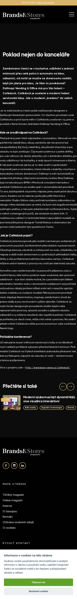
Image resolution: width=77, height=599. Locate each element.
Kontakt (8, 516)
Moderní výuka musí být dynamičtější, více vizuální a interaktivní (49, 399)
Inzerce (7, 505)
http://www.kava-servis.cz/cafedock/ (47, 367)
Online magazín (13, 500)
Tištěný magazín (13, 494)
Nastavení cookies (38, 591)
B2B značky (30, 408)
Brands (71, 408)
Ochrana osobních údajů (18, 522)
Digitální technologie (51, 408)
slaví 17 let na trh (45, 2)
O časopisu (10, 511)
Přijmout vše (38, 582)
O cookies (9, 527)
